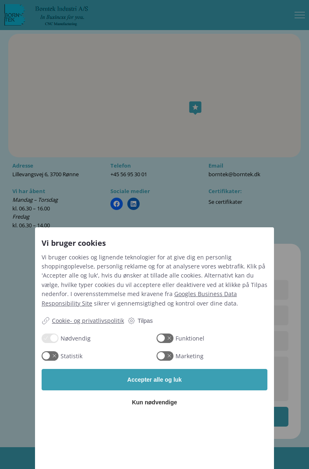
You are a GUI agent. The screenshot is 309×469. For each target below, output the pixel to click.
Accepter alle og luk (154, 379)
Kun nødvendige (154, 402)
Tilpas (140, 321)
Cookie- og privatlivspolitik (83, 321)
